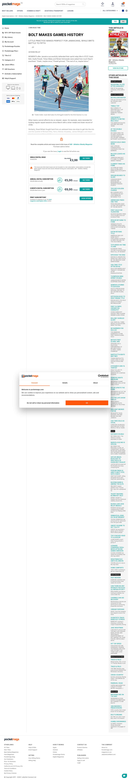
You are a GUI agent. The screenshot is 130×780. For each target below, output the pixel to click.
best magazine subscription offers (40, 200)
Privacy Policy (8, 764)
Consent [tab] (34, 383)
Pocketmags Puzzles (11, 46)
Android (55, 750)
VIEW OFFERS (86, 198)
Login (59, 151)
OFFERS (20, 11)
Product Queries (82, 747)
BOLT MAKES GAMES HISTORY (53, 16)
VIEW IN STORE (118, 68)
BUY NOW (86, 158)
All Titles (6, 747)
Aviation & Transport (54, 11)
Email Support (32, 750)
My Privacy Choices (10, 773)
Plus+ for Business (10, 761)
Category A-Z (8, 60)
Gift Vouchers (8, 69)
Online (55, 752)
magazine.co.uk (106, 752)
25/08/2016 (39, 16)
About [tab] (95, 383)
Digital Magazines (58, 757)
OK (87, 403)
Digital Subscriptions (8, 16)
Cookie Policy (8, 771)
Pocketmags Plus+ (10, 51)
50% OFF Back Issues (11, 33)
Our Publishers (8, 759)
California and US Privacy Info (13, 766)
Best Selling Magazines (11, 752)
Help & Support (9, 78)
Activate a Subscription (12, 74)
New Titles (7, 750)
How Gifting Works (34, 758)
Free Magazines (9, 754)
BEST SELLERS (7, 11)
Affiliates (80, 750)
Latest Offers (8, 65)
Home (5, 28)
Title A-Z (6, 55)
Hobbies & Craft (34, 11)
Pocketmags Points (59, 754)
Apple (54, 747)
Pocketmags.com (107, 750)
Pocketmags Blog (9, 757)
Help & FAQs (32, 747)
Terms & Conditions (10, 768)
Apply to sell (81, 760)
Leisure (70, 11)
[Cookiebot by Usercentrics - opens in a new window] (99, 376)
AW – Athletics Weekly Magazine (24, 16)
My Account (8, 42)
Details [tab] (65, 383)
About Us (104, 747)
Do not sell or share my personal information (43, 403)
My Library (7, 37)
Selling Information (83, 758)
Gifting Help (32, 760)
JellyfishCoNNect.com (109, 754)
